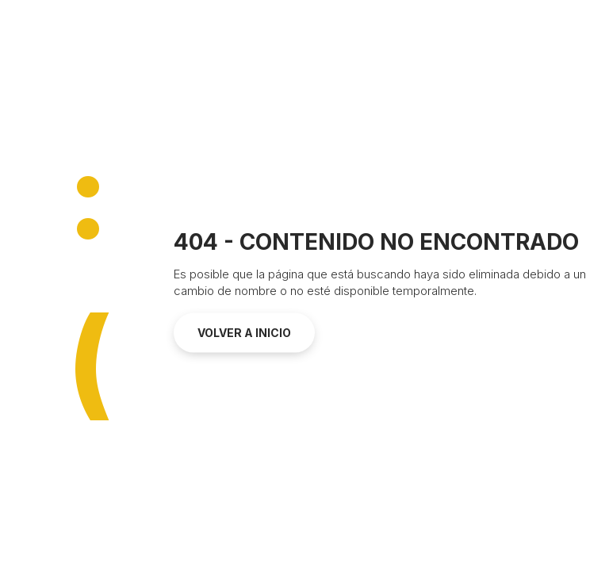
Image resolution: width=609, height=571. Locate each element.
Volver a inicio (244, 332)
